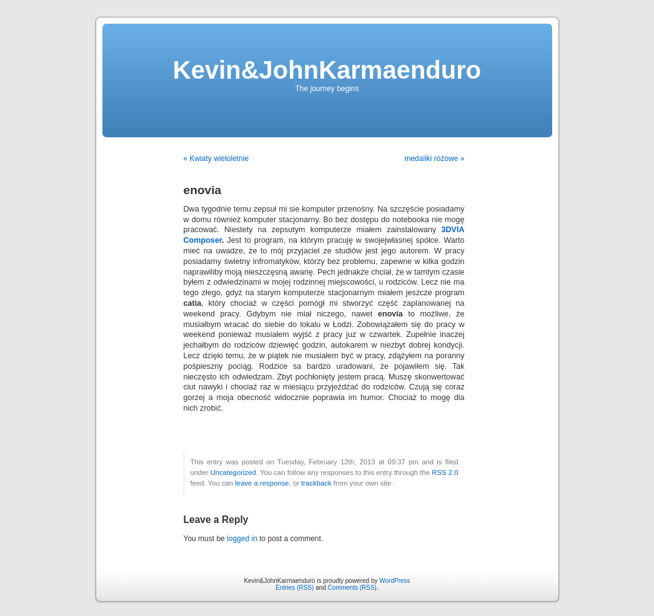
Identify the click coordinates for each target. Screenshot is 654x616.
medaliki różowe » (434, 158)
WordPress (394, 580)
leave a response (262, 483)
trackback (316, 483)
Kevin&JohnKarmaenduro (327, 70)
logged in (242, 538)
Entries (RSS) (294, 587)
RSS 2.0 (445, 472)
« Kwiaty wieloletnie (216, 158)
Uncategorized (233, 472)
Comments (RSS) (352, 587)
